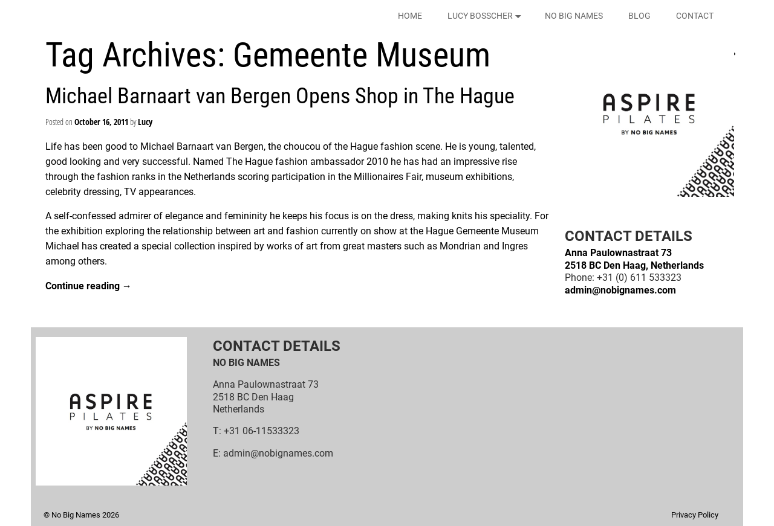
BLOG (639, 16)
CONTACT (695, 16)
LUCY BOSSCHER (486, 16)
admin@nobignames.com (620, 290)
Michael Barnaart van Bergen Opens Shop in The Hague (280, 96)
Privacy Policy (694, 514)
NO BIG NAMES (574, 16)
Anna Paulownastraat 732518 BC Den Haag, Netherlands (634, 259)
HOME (410, 16)
